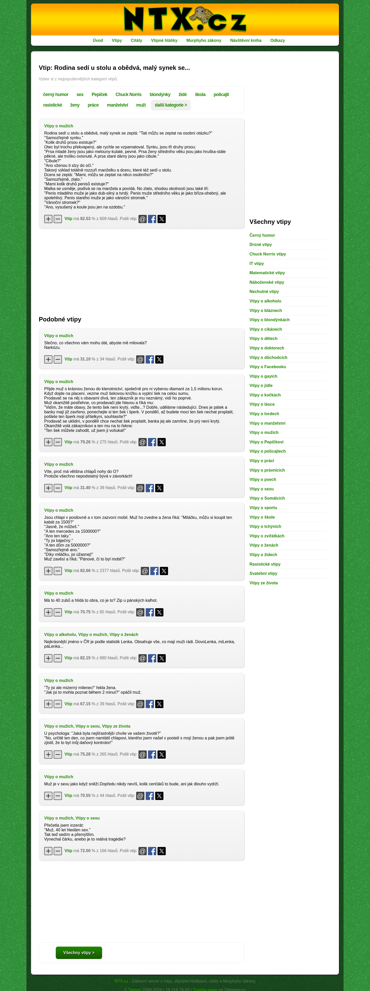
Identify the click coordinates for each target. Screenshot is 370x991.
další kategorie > (171, 105)
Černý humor (262, 235)
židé (183, 94)
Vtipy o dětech (263, 338)
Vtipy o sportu (263, 508)
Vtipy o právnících (267, 470)
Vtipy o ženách (123, 634)
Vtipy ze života (116, 726)
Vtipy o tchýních (265, 526)
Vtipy (117, 40)
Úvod (98, 40)
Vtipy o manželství (267, 423)
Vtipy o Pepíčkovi (266, 442)
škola (200, 94)
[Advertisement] (141, 270)
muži (141, 105)
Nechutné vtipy (264, 291)
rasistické (52, 105)
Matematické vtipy (267, 273)
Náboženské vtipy (266, 282)
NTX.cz (121, 981)
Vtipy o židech (263, 554)
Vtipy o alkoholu (60, 634)
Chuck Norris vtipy (267, 254)
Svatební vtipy (263, 573)
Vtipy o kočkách (265, 395)
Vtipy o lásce (262, 404)
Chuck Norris (129, 94)
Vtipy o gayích (263, 376)
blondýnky (160, 94)
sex (80, 94)
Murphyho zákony (203, 40)
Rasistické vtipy (265, 564)
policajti (221, 94)
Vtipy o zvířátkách (266, 536)
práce (93, 105)
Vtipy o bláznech (265, 310)
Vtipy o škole (262, 517)
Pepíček (99, 94)
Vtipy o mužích (58, 126)
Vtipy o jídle (261, 385)
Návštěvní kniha (246, 40)
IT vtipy (256, 263)
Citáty (136, 40)
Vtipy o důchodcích (268, 357)
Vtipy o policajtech (267, 451)
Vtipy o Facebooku (267, 367)
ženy (74, 105)
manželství (117, 105)
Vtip (68, 218)
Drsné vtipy (260, 244)
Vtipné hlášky (164, 40)
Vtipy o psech (262, 479)
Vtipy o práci (261, 461)
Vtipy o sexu (88, 726)
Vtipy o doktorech (266, 348)
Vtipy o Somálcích (267, 498)
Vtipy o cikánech (265, 329)
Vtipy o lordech (264, 414)
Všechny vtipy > (78, 952)
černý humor (55, 94)
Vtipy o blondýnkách (269, 320)
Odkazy (277, 40)
